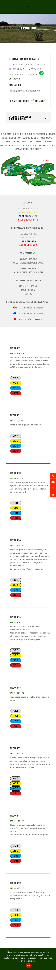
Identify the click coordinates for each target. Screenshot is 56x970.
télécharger (38, 99)
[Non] (52, 959)
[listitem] (45, 176)
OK (28, 966)
